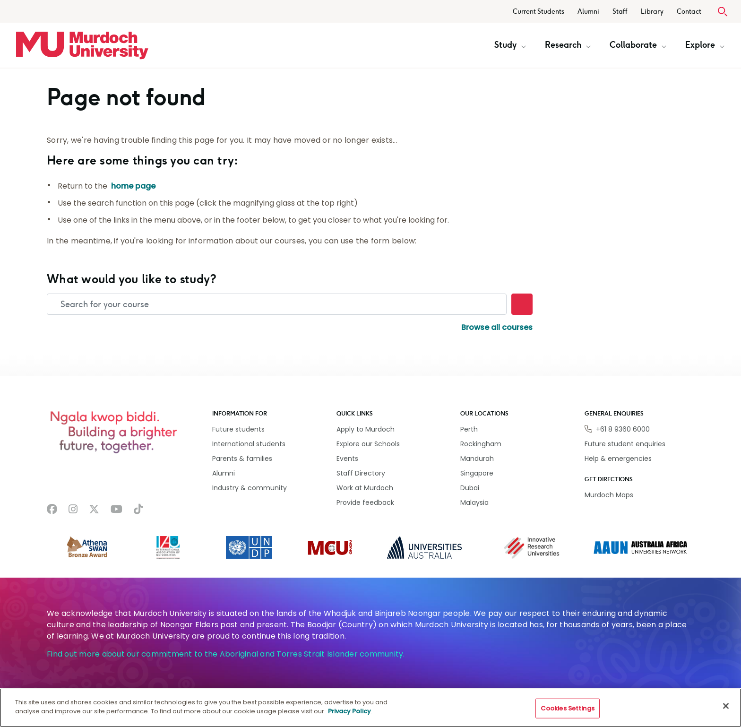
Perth (469, 429)
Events (347, 458)
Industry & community (249, 488)
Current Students (538, 12)
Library (652, 12)
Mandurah (477, 458)
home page (133, 186)
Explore (704, 45)
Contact (689, 12)
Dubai (469, 488)
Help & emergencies (618, 458)
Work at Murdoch (364, 488)
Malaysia (474, 502)
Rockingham (480, 444)
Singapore (476, 473)
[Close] (725, 705)
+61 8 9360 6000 (623, 429)
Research (568, 45)
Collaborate (638, 45)
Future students (238, 429)
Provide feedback (365, 502)
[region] (370, 707)
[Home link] (82, 45)
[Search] (522, 304)
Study (510, 45)
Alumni (588, 12)
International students (248, 444)
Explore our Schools (368, 444)
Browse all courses (497, 327)
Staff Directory (360, 473)
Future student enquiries (625, 444)
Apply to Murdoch (365, 429)
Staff (620, 12)
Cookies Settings (568, 708)
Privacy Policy (349, 711)
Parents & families (242, 458)
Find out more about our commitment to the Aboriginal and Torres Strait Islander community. (226, 654)
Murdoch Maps (609, 495)
